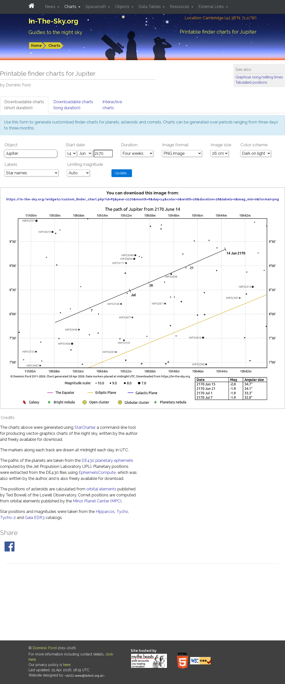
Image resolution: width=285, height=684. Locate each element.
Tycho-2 (8, 517)
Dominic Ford (45, 648)
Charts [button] (70, 6)
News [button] (50, 6)
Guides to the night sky (55, 32)
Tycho (122, 511)
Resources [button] (180, 6)
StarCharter (84, 427)
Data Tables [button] (150, 6)
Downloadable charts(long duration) (73, 104)
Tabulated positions (251, 82)
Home (36, 46)
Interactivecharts (112, 104)
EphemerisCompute (97, 472)
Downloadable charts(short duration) (24, 104)
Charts (54, 46)
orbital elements (101, 489)
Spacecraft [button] (96, 6)
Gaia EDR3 (35, 517)
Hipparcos (105, 511)
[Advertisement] (142, 603)
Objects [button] (122, 6)
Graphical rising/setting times (259, 77)
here (66, 665)
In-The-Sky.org (53, 21)
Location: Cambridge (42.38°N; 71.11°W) (220, 18)
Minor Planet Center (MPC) (97, 501)
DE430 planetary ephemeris (107, 460)
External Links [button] (211, 6)
